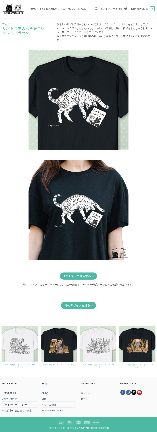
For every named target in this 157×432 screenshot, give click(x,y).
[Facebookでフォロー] (122, 392)
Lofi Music (69, 9)
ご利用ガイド (9, 392)
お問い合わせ (9, 398)
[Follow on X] (133, 392)
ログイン (86, 392)
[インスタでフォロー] (128, 392)
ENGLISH (83, 9)
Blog (44, 398)
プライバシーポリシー (14, 404)
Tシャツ (6, 24)
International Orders (52, 410)
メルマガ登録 (49, 404)
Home (32, 9)
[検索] (96, 9)
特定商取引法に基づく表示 (17, 410)
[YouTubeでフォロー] (139, 392)
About (45, 392)
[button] (105, 9)
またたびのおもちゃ (49, 9)
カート (84, 398)
